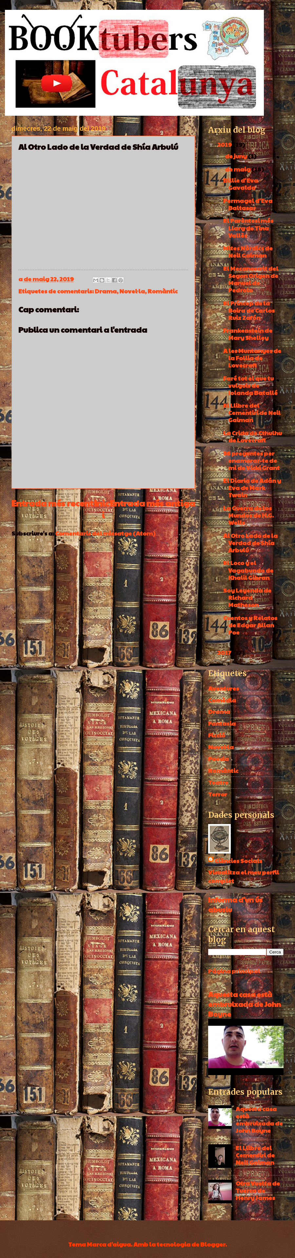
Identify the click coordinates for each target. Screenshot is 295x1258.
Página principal (234, 971)
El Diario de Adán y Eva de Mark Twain (252, 487)
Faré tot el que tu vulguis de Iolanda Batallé (250, 385)
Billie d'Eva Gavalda (240, 183)
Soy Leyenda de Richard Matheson (247, 597)
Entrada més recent (52, 503)
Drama (106, 291)
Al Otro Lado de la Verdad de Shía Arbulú (250, 542)
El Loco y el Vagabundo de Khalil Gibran (248, 570)
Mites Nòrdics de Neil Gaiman (248, 251)
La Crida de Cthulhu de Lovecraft (252, 436)
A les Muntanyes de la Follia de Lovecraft (252, 357)
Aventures (223, 688)
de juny (236, 156)
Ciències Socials (238, 860)
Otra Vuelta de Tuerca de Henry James (258, 1190)
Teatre (218, 782)
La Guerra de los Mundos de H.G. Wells (248, 515)
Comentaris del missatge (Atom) (105, 533)
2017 (224, 652)
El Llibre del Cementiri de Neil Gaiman (252, 412)
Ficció (216, 735)
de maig (238, 169)
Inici (101, 509)
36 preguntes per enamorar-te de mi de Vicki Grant (251, 460)
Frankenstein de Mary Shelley (247, 334)
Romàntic (163, 291)
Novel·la (132, 291)
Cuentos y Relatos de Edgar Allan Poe (250, 625)
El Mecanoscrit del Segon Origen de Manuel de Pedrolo (250, 279)
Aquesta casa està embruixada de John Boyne (244, 1004)
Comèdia (222, 700)
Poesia (218, 759)
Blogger (212, 1244)
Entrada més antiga (152, 503)
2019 (225, 144)
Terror (217, 794)
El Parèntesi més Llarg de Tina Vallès (248, 227)
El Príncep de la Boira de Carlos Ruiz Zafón (249, 310)
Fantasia (222, 723)
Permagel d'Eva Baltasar (247, 204)
